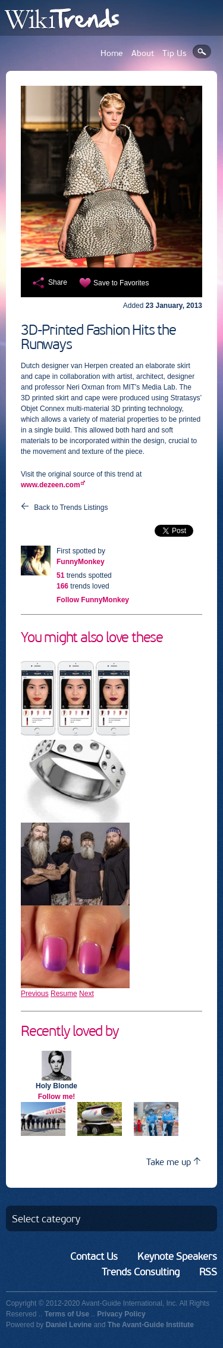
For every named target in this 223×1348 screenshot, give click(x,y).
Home (111, 53)
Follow (92, 600)
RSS (208, 1272)
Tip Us (174, 53)
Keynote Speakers (177, 1256)
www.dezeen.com (50, 485)
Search (202, 51)
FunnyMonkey (80, 562)
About (142, 53)
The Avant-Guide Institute (151, 1325)
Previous (35, 993)
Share (57, 282)
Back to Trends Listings (71, 507)
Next (86, 993)
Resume (64, 993)
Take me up (173, 1162)
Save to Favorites (121, 283)
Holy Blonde (56, 1086)
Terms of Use (67, 1314)
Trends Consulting (141, 1272)
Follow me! (57, 1096)
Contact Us (94, 1256)
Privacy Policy (121, 1314)
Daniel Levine (69, 1325)
